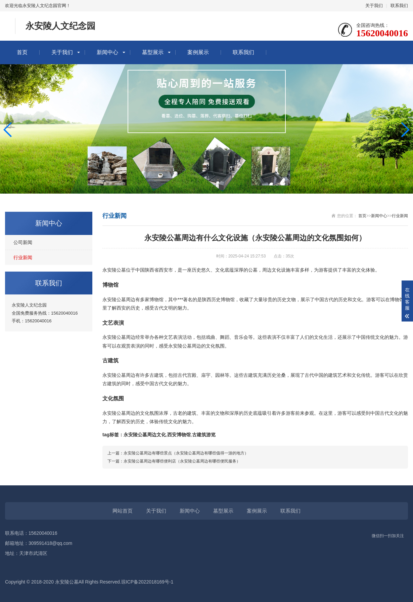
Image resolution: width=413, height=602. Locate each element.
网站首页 (122, 511)
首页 (22, 52)
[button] (405, 129)
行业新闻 (22, 257)
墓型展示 (153, 52)
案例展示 (198, 52)
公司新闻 (22, 242)
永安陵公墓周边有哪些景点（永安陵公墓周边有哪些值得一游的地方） (186, 453)
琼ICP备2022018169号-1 (147, 582)
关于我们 (374, 5)
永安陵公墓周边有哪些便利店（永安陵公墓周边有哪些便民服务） (182, 461)
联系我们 (399, 5)
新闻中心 (107, 52)
